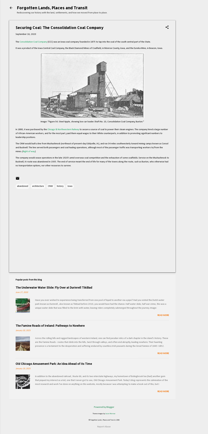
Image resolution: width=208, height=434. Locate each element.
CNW (50, 186)
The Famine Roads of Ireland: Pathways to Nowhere (50, 325)
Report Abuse (104, 427)
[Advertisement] (188, 72)
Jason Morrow (110, 414)
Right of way (29, 151)
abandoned (22, 186)
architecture (38, 186)
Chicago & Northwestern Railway (63, 129)
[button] (167, 27)
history (60, 186)
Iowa (70, 186)
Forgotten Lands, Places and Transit (52, 7)
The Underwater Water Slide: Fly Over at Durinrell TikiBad (54, 287)
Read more (163, 315)
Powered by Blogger (104, 407)
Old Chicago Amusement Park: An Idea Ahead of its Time (54, 363)
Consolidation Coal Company (33, 42)
